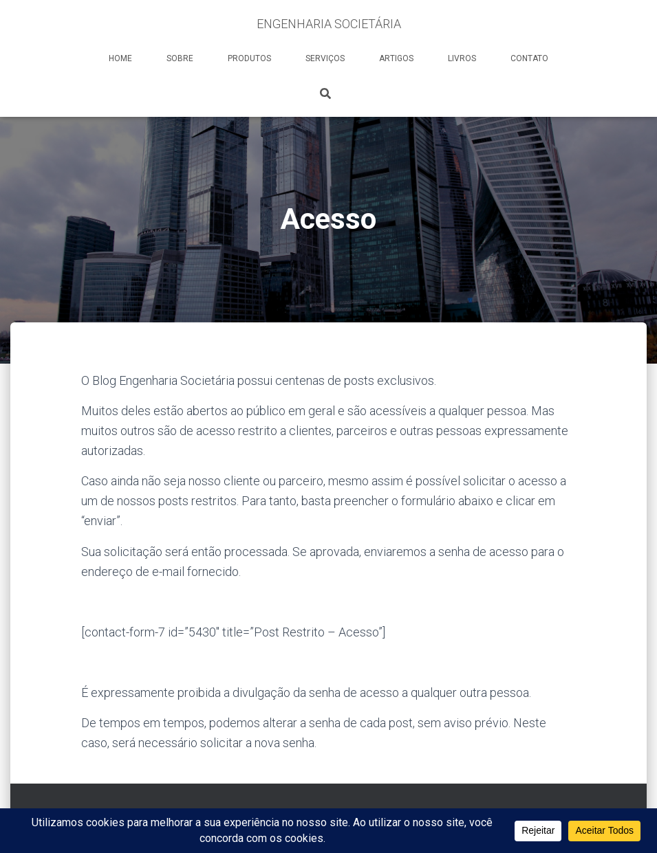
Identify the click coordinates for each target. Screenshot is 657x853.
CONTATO (529, 58)
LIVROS (462, 58)
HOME (120, 58)
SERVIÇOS (325, 58)
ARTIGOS (396, 58)
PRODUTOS (249, 58)
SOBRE (179, 58)
